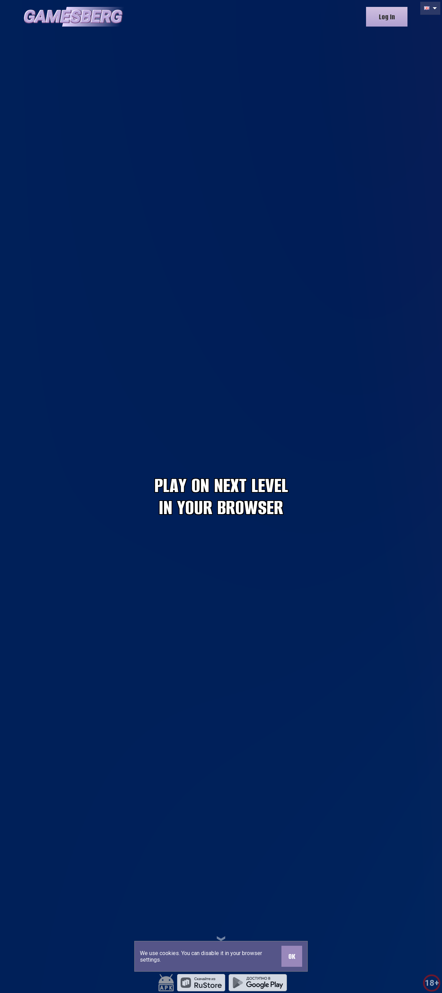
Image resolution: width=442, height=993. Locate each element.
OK (291, 956)
